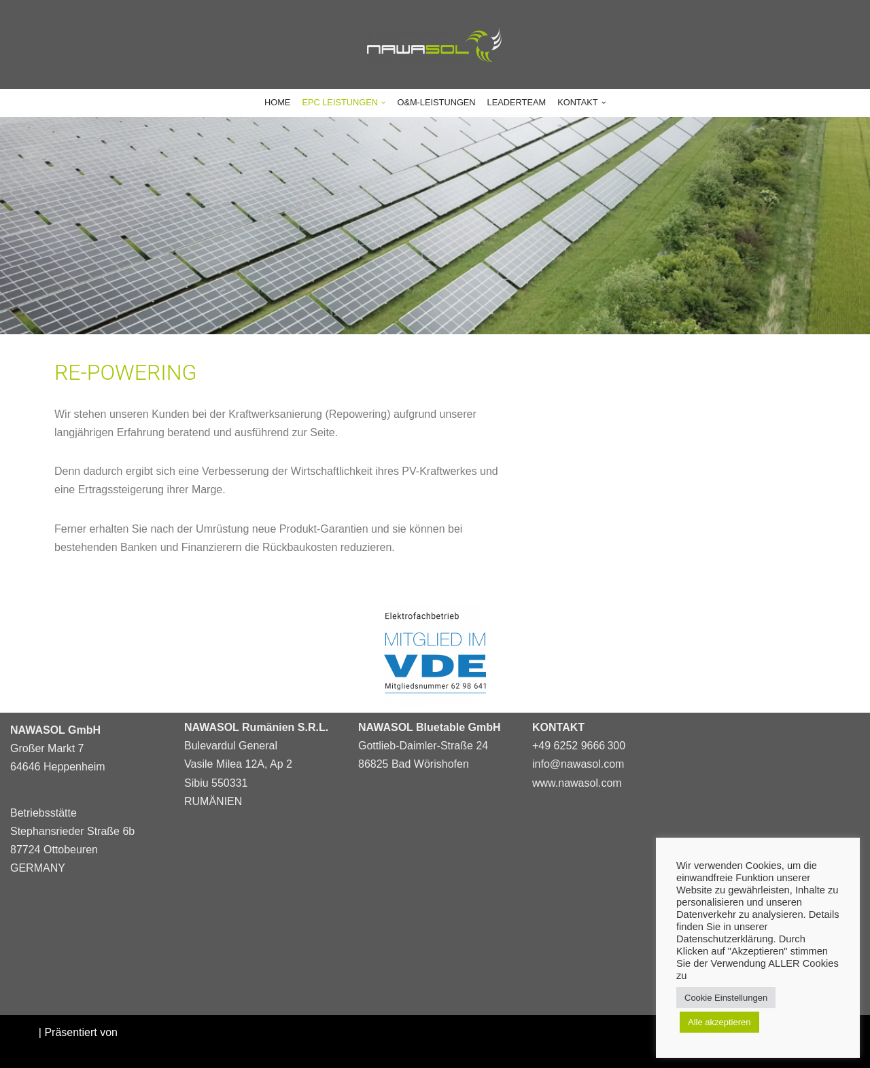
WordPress (37, 1050)
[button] (383, 103)
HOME (277, 102)
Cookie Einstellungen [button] (725, 998)
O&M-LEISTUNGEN (436, 102)
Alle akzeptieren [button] (719, 1022)
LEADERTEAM (516, 102)
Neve (22, 1032)
